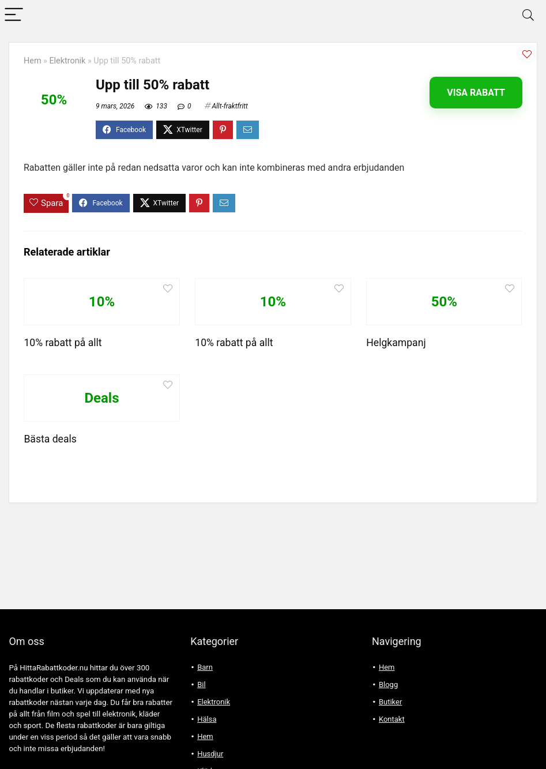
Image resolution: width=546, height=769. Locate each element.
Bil (201, 684)
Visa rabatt (476, 92)
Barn (205, 667)
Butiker (390, 701)
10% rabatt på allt (62, 342)
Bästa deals (50, 439)
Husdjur (210, 753)
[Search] (528, 15)
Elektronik (67, 61)
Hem (33, 61)
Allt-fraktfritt (230, 106)
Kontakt (392, 719)
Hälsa (206, 719)
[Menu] (14, 15)
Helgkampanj (395, 342)
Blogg (388, 684)
